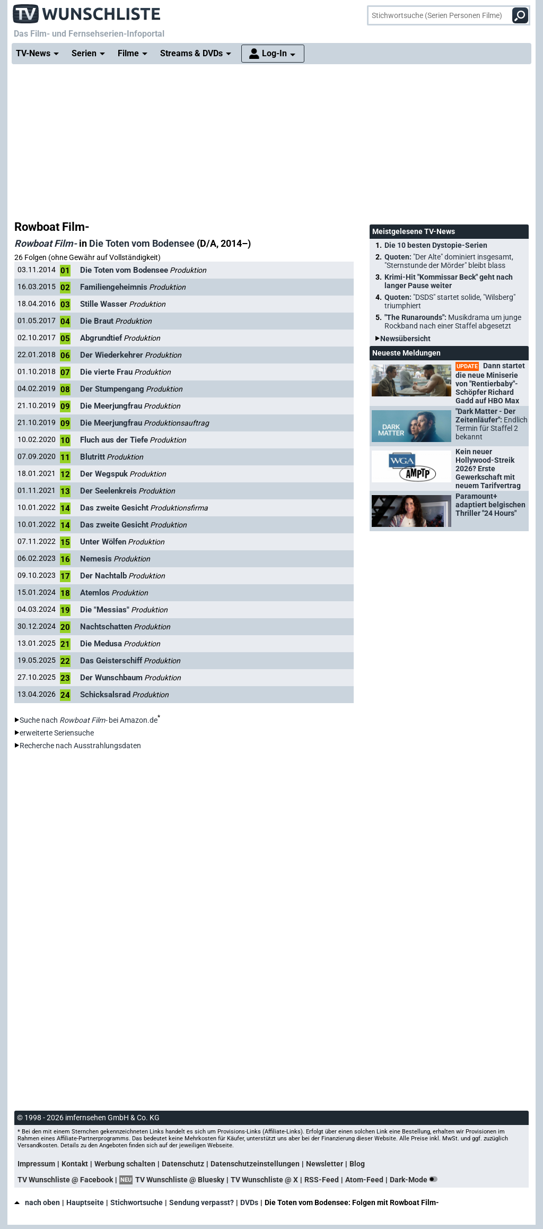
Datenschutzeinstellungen (255, 1163)
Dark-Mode (416, 1179)
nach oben (37, 1202)
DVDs (249, 1202)
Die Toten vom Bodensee (142, 243)
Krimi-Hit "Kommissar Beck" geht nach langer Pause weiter (448, 281)
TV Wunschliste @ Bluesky (179, 1179)
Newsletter (324, 1163)
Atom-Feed (364, 1179)
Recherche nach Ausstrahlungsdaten (80, 745)
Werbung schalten (124, 1163)
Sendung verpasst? (201, 1202)
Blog (357, 1163)
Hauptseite (85, 1202)
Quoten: (448, 261)
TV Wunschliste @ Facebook (65, 1179)
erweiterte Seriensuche (57, 733)
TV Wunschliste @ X (264, 1179)
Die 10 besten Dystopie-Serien (435, 245)
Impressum (36, 1163)
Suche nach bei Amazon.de (88, 720)
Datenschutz (183, 1163)
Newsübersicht (405, 338)
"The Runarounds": (452, 321)
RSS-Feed (321, 1179)
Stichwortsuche (136, 1202)
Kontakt (75, 1163)
